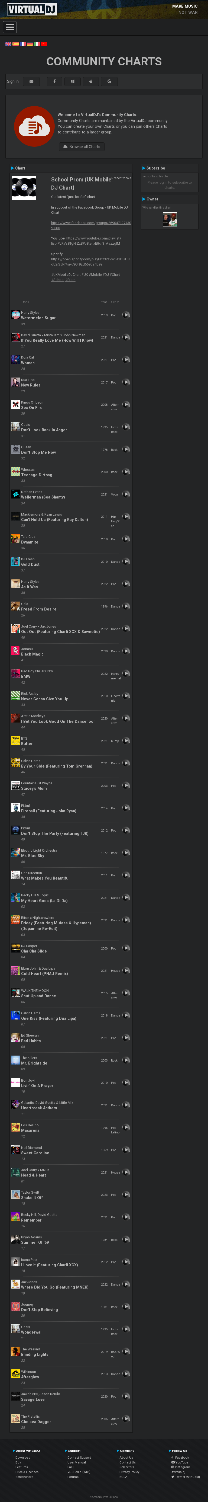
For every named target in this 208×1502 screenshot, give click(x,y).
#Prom (70, 280)
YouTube (179, 1462)
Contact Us (127, 1462)
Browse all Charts (81, 147)
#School (57, 280)
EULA (123, 1477)
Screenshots (24, 1477)
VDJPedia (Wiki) (78, 1472)
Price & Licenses (26, 1472)
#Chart (115, 275)
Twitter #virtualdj (185, 1477)
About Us (126, 1457)
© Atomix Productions (104, 1497)
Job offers (126, 1467)
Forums (73, 1477)
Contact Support (79, 1457)
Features (21, 1467)
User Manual (76, 1462)
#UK (54, 275)
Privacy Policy (129, 1472)
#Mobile (95, 275)
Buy (18, 1462)
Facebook (180, 1457)
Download (22, 1457)
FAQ (70, 1467)
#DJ (106, 275)
